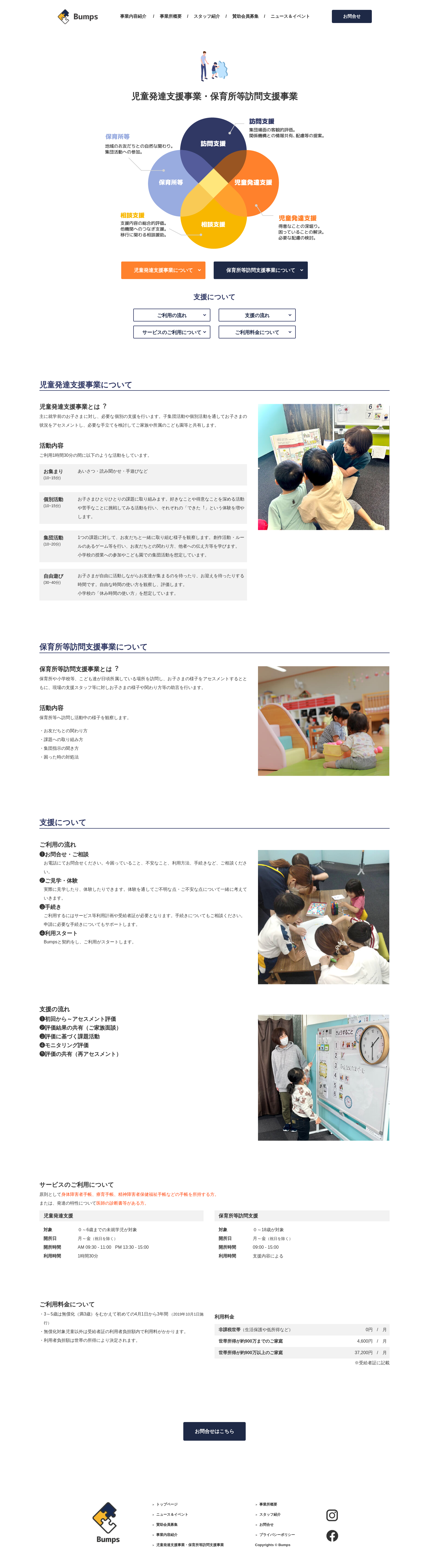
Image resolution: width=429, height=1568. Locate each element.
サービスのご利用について (171, 332)
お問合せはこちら (214, 1431)
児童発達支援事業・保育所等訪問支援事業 (190, 1545)
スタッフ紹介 (207, 16)
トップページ (167, 1504)
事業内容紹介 (133, 16)
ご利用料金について (257, 332)
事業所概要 (171, 16)
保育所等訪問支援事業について (260, 270)
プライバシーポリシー (277, 1535)
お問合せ (352, 16)
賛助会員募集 (245, 16)
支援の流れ (257, 315)
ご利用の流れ (172, 315)
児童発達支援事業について (163, 270)
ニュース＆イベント (290, 16)
